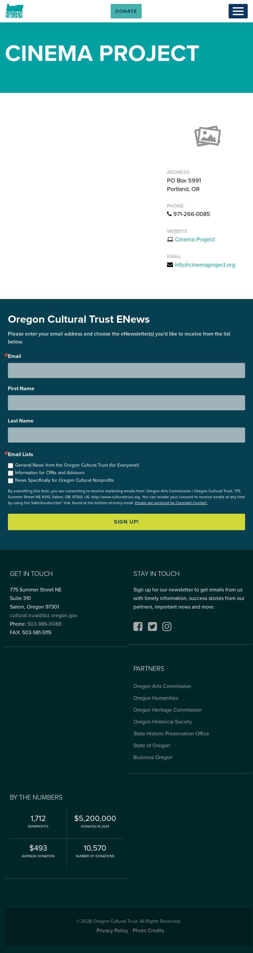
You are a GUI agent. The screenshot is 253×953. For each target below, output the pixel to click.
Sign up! (126, 522)
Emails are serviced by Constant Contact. (171, 503)
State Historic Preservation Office (171, 733)
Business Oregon (153, 757)
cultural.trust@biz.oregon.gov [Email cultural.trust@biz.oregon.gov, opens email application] (43, 615)
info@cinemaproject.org (205, 264)
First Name (21, 388)
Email (14, 356)
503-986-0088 (44, 624)
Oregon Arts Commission (162, 686)
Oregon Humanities (155, 698)
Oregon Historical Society (162, 721)
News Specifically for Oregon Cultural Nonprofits (64, 480)
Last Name (21, 420)
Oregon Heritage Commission (167, 710)
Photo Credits (148, 930)
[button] (126, 11)
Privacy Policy (112, 930)
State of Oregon (151, 745)
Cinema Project (194, 239)
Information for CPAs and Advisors (50, 472)
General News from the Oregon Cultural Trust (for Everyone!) (77, 465)
